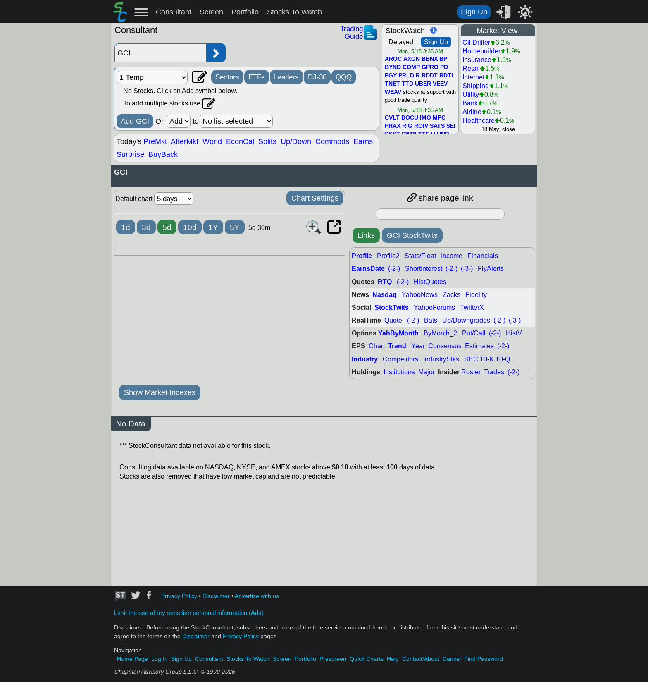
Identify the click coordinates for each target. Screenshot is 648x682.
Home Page (132, 659)
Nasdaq (384, 294)
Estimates (479, 346)
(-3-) (467, 268)
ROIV (421, 126)
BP (443, 59)
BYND (393, 67)
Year (418, 346)
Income (451, 255)
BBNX (430, 59)
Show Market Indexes (159, 392)
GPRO (430, 67)
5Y (235, 227)
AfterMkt (184, 141)
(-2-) (394, 268)
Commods (332, 141)
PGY (391, 76)
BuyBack (163, 154)
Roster (471, 372)
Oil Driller (476, 42)
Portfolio (245, 12)
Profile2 (388, 255)
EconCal (240, 141)
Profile (362, 256)
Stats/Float (420, 255)
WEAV (393, 92)
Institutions (399, 372)
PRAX (392, 126)
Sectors (227, 76)
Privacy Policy (179, 596)
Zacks (451, 294)
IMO (425, 118)
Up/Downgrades (466, 320)
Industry (365, 359)
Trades (494, 372)
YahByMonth (398, 333)
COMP (411, 67)
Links (366, 235)
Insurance (476, 59)
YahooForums (434, 307)
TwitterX (472, 307)
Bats (430, 320)
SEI (450, 126)
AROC (393, 59)
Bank (470, 103)
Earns (363, 141)
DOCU (409, 118)
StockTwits (391, 307)
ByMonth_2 (440, 333)
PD (444, 67)
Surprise (130, 154)
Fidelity (476, 294)
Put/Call (474, 333)
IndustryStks (441, 359)
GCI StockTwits (412, 235)
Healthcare (478, 120)
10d (190, 227)
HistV (514, 333)
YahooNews (420, 294)
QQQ (344, 76)
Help (393, 659)
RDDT (430, 76)
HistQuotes (430, 282)
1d (125, 227)
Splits (267, 141)
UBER (423, 84)
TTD (407, 84)
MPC (439, 118)
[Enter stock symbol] (160, 52)
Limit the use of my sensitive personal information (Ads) (189, 613)
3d (146, 227)
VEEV (440, 84)
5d (167, 227)
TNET (392, 84)
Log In (159, 659)
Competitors (400, 359)
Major (426, 372)
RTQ (385, 282)
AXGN (411, 59)
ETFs (256, 76)
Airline (471, 112)
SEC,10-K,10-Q (487, 359)
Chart (377, 346)
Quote (393, 320)
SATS (437, 126)
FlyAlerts (491, 268)
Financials (482, 255)
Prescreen (332, 659)
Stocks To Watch (294, 12)
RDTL (447, 76)
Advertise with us (257, 596)
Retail (471, 68)
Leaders (286, 76)
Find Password (483, 659)
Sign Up (474, 12)
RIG (407, 126)
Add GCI (135, 121)
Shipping (475, 85)
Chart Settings (314, 198)
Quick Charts (367, 659)
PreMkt (155, 141)
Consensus (445, 346)
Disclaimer (216, 596)
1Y (213, 227)
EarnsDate (368, 268)
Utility (470, 94)
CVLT (392, 118)
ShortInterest (423, 268)
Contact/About (420, 659)
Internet (473, 77)
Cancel (452, 659)
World (212, 141)
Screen (211, 12)
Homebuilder (481, 51)
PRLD (406, 76)
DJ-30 (317, 76)
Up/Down (296, 141)
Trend (397, 346)
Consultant (173, 12)
